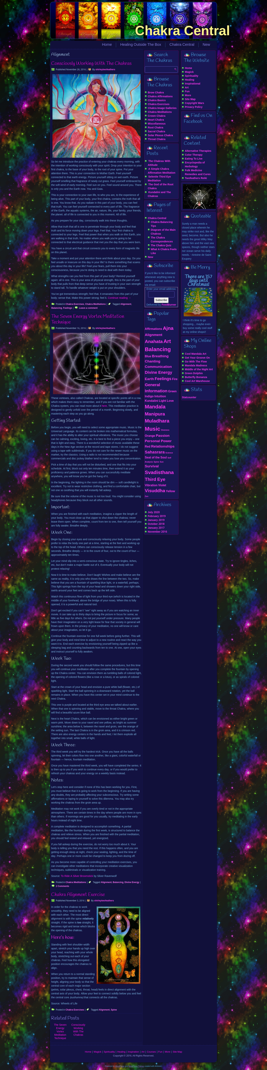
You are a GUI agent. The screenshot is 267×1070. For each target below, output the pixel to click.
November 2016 (157, 532)
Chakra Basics (157, 100)
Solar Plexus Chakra (160, 135)
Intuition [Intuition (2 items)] (160, 396)
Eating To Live (193, 159)
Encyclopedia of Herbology (195, 164)
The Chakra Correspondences (162, 240)
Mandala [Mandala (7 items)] (155, 407)
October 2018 (156, 524)
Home (107, 45)
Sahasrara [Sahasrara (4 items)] (155, 452)
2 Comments (62, 886)
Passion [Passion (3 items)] (162, 436)
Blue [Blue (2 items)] (148, 356)
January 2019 (156, 520)
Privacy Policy (193, 107)
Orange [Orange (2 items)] (150, 435)
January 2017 (156, 528)
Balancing (56, 308)
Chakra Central (182, 30)
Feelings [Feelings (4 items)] (163, 378)
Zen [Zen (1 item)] (146, 496)
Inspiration (133, 1052)
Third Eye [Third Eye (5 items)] (155, 479)
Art (187, 87)
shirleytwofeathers (105, 70)
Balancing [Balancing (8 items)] (158, 349)
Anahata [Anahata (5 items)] (154, 342)
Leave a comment (88, 308)
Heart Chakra (156, 120)
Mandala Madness (196, 365)
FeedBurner (169, 305)
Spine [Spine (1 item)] (156, 462)
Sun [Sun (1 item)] (162, 462)
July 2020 (154, 512)
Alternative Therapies (198, 151)
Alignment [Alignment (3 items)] (153, 335)
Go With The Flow (196, 362)
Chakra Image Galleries (162, 108)
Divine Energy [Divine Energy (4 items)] (158, 372)
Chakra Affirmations (160, 96)
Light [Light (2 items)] (162, 400)
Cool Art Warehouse (197, 381)
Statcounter (189, 397)
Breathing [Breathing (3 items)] (160, 356)
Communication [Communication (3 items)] (158, 367)
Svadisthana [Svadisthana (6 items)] (159, 472)
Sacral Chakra (156, 131)
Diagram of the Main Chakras (163, 232)
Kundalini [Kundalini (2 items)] (151, 400)
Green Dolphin (194, 373)
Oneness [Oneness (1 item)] (165, 430)
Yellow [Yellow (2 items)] (170, 491)
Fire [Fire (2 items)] (174, 379)
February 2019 (157, 516)
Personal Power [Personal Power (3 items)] (158, 441)
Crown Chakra (156, 116)
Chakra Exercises (75, 304)
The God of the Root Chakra (160, 186)
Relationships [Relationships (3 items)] (162, 446)
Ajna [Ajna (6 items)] (168, 328)
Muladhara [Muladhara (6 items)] (157, 421)
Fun (187, 91)
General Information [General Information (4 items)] (156, 388)
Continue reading (119, 298)
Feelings (67, 308)
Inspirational (192, 84)
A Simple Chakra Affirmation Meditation (161, 171)
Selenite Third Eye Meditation (159, 179)
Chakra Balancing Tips (162, 224)
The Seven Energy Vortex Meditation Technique (87, 319)
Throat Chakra (156, 139)
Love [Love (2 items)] (170, 400)
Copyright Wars (194, 103)
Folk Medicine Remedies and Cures (198, 172)
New (206, 45)
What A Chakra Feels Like (164, 251)
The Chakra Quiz (161, 245)
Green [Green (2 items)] (172, 391)
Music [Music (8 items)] (152, 429)
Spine (114, 1010)
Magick (189, 72)
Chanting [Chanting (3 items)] (152, 361)
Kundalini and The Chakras (159, 194)
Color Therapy (193, 155)
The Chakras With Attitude (159, 163)
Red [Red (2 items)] (147, 446)
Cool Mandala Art (195, 354)
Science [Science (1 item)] (169, 453)
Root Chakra (155, 127)
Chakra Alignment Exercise (78, 895)
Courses (151, 1052)
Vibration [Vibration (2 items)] (151, 485)
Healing (189, 80)
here (104, 406)
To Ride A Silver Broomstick (77, 876)
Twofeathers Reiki (196, 178)
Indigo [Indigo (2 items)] (149, 396)
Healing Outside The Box (140, 45)
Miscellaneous (157, 124)
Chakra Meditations (95, 304)
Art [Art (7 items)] (167, 341)
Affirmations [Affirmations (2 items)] (153, 329)
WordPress (119, 1066)
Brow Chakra (156, 92)
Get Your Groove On (197, 358)
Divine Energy (131, 882)
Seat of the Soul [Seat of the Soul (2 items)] (156, 457)
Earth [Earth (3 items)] (149, 379)
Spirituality (191, 76)
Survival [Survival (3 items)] (152, 466)
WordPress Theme (136, 1066)
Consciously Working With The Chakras (91, 63)
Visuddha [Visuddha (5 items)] (155, 491)
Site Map (190, 99)
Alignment (125, 304)
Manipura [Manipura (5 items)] (155, 414)
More (188, 95)
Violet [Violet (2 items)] (162, 485)
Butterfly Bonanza (196, 377)
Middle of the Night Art (199, 369)
